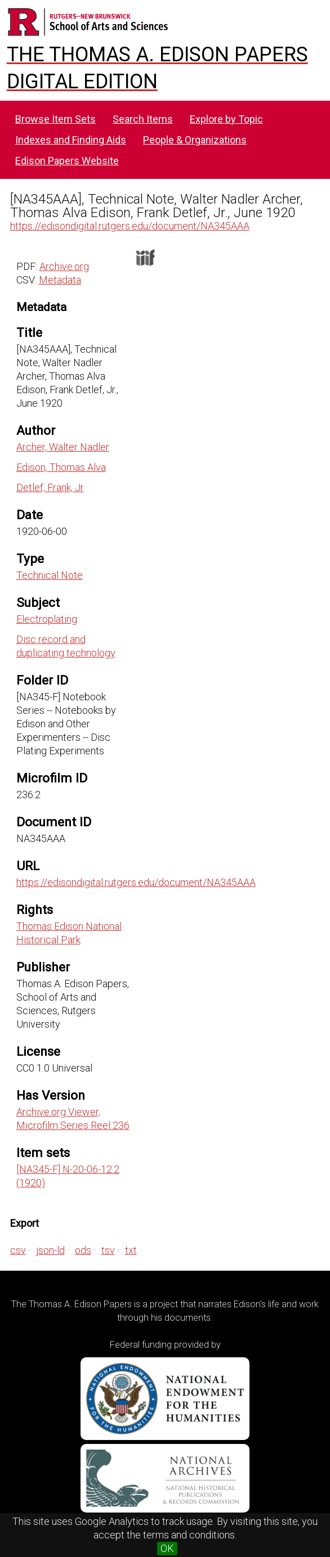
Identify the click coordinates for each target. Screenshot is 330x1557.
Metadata (60, 280)
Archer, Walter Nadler (62, 447)
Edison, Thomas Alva (61, 467)
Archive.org (64, 266)
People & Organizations (195, 140)
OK (167, 1548)
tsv (108, 1250)
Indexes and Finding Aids (70, 140)
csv (18, 1250)
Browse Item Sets (55, 119)
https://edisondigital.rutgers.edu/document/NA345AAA (129, 226)
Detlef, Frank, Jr (50, 487)
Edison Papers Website (67, 160)
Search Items (143, 119)
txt (131, 1250)
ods (83, 1250)
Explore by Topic (226, 119)
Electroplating (46, 619)
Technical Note (49, 575)
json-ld (50, 1250)
